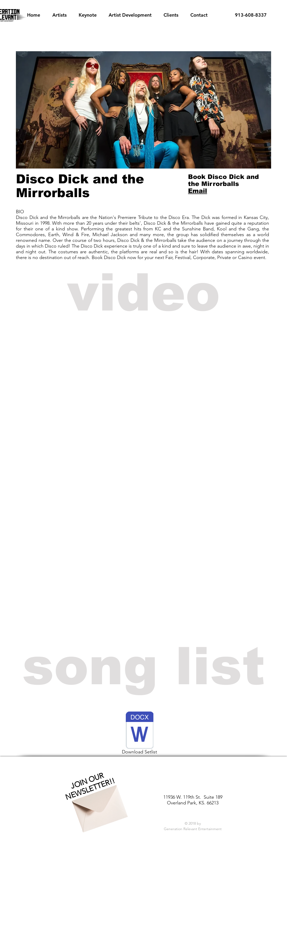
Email (197, 190)
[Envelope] (98, 804)
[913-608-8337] (250, 15)
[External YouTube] (142, 369)
